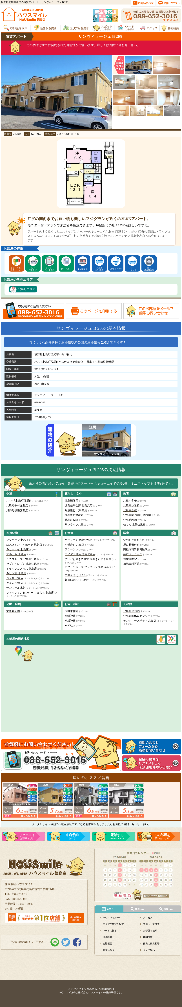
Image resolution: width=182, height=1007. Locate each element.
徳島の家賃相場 (151, 943)
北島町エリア (26, 289)
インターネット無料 (50, 269)
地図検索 (107, 937)
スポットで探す (151, 924)
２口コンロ (83, 269)
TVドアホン (66, 269)
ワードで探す (110, 930)
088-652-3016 (117, 836)
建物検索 (147, 937)
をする (72, 836)
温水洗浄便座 (116, 269)
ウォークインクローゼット (16, 269)
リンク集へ (149, 950)
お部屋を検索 (150, 930)
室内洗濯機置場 (149, 269)
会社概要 (107, 943)
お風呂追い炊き (99, 269)
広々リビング (33, 269)
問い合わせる (162, 836)
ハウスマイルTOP (112, 917)
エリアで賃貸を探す (113, 924)
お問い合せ (108, 950)
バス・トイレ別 (132, 269)
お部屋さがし (27, 836)
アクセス (147, 917)
